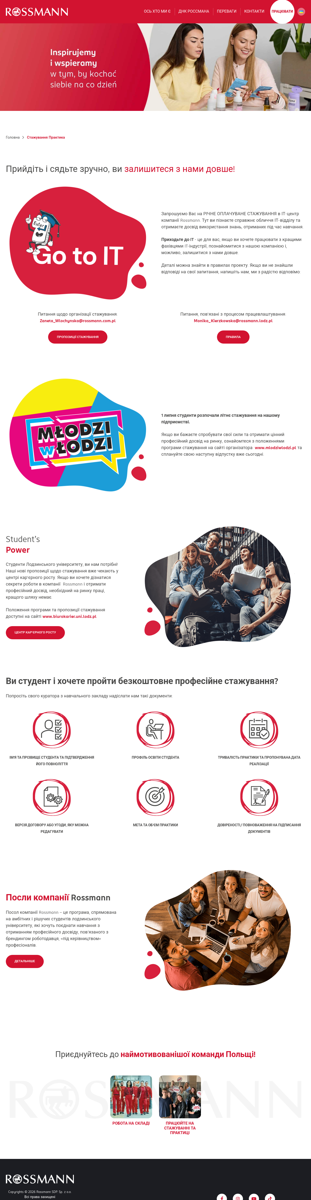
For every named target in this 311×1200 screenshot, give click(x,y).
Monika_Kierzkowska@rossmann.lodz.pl (233, 328)
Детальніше (25, 968)
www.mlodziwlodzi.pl (275, 455)
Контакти (254, 15)
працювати (282, 15)
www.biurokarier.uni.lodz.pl (69, 624)
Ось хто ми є (157, 15)
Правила (233, 344)
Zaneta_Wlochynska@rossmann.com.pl (78, 328)
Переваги (226, 15)
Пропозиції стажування (78, 344)
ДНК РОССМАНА (194, 15)
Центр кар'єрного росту (35, 639)
